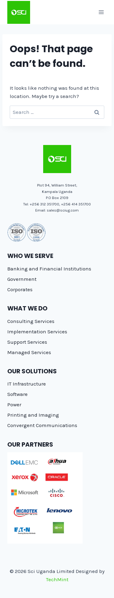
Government (21, 279)
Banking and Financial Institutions (49, 269)
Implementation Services (37, 331)
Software (17, 394)
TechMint (57, 579)
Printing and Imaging (33, 415)
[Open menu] (101, 12)
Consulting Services (30, 321)
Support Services (27, 342)
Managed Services (29, 352)
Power (14, 404)
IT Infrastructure (26, 384)
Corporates (20, 289)
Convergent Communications (42, 425)
